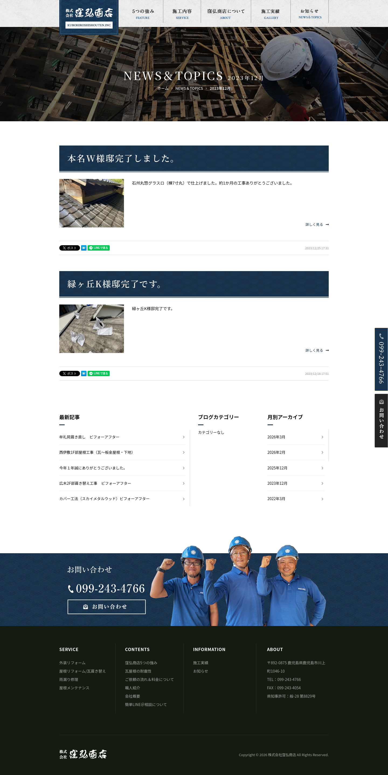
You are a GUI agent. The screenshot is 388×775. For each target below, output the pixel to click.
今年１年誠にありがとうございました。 (93, 467)
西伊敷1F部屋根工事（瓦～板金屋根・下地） (97, 452)
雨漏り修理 (68, 679)
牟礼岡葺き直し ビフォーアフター (89, 437)
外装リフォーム (72, 662)
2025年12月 (278, 467)
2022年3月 (277, 498)
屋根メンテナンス (74, 687)
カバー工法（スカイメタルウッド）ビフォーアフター (104, 498)
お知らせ (200, 671)
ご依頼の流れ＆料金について (149, 679)
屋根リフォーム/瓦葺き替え (82, 671)
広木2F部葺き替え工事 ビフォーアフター (95, 483)
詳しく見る (317, 224)
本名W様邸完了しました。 (123, 158)
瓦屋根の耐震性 (138, 671)
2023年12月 (278, 483)
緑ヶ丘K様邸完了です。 (116, 283)
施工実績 (200, 662)
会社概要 (132, 696)
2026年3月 (277, 437)
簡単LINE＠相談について (146, 704)
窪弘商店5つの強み (141, 662)
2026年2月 (277, 452)
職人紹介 (132, 687)
